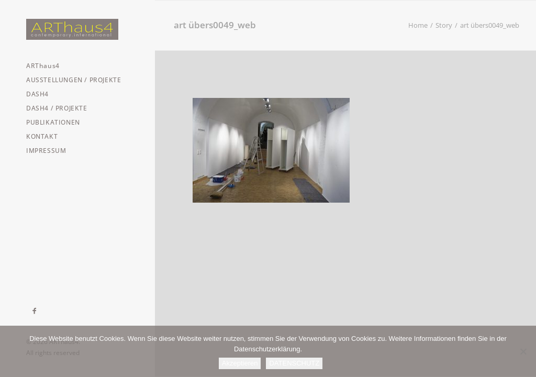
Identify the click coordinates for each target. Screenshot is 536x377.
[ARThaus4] (76, 29)
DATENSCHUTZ (294, 363)
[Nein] (523, 351)
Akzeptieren (240, 363)
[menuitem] (34, 311)
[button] (34, 311)
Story (444, 25)
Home (418, 25)
